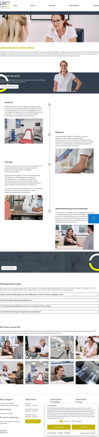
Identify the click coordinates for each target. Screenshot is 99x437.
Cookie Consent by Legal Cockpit (88, 433)
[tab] (49, 294)
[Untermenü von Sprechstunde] (79, 5)
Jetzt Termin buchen (9, 268)
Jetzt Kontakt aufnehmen (9, 86)
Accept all (83, 427)
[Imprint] (60, 433)
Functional (78, 421)
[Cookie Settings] (67, 433)
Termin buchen (93, 218)
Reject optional (59, 427)
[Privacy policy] (51, 433)
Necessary (67, 421)
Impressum (3, 430)
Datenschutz (3, 432)
